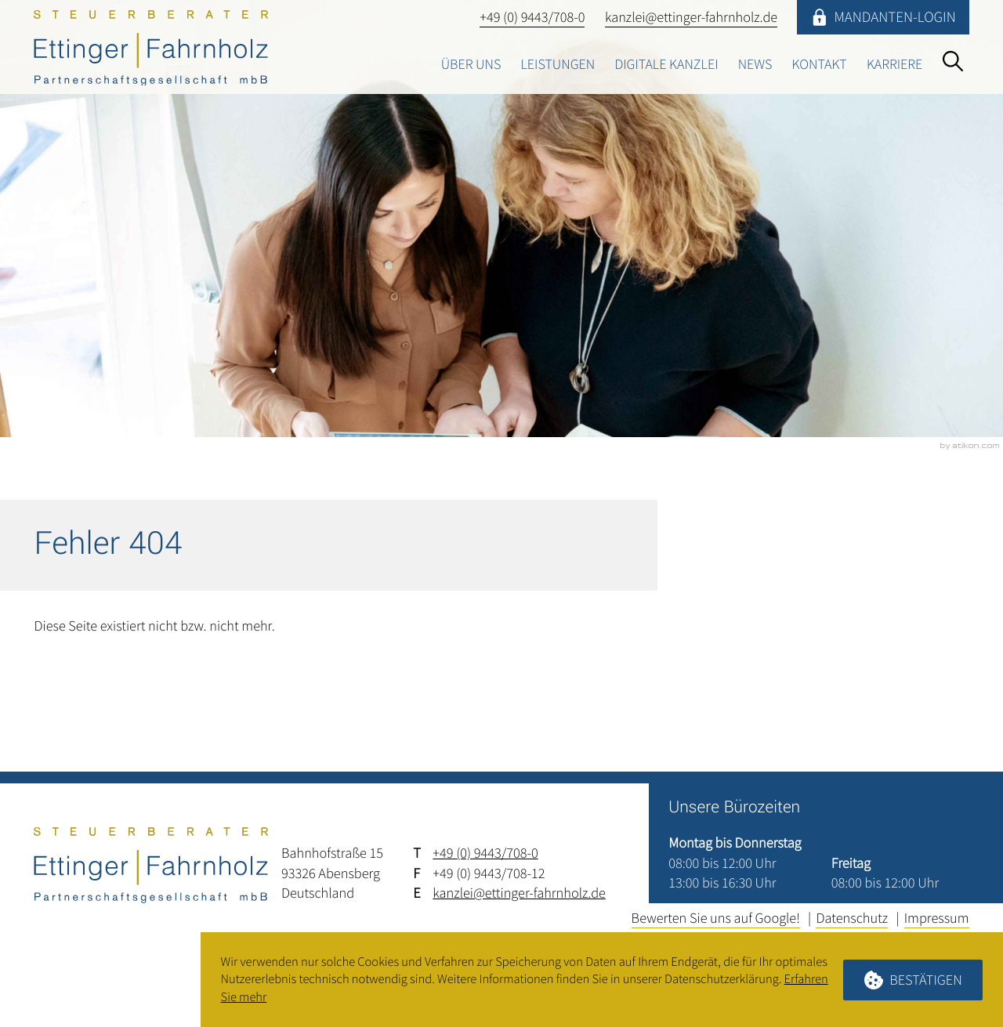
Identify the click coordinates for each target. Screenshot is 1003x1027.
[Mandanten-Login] (883, 17)
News (752, 65)
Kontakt (817, 65)
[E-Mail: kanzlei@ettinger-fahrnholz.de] (690, 17)
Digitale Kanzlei (662, 65)
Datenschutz (852, 918)
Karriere (893, 65)
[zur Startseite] (151, 47)
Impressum (936, 918)
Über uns (463, 65)
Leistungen (551, 65)
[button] (531, 17)
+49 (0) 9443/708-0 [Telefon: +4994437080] (485, 853)
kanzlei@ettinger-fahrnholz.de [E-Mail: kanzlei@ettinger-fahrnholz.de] (519, 893)
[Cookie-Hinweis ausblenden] (913, 980)
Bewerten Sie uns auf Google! (716, 918)
